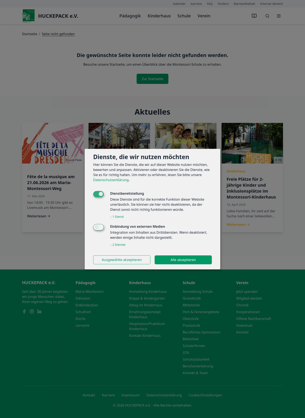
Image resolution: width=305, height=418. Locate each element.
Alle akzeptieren (183, 259)
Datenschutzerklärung (111, 180)
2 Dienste (117, 245)
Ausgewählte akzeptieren (122, 259)
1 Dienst (117, 217)
